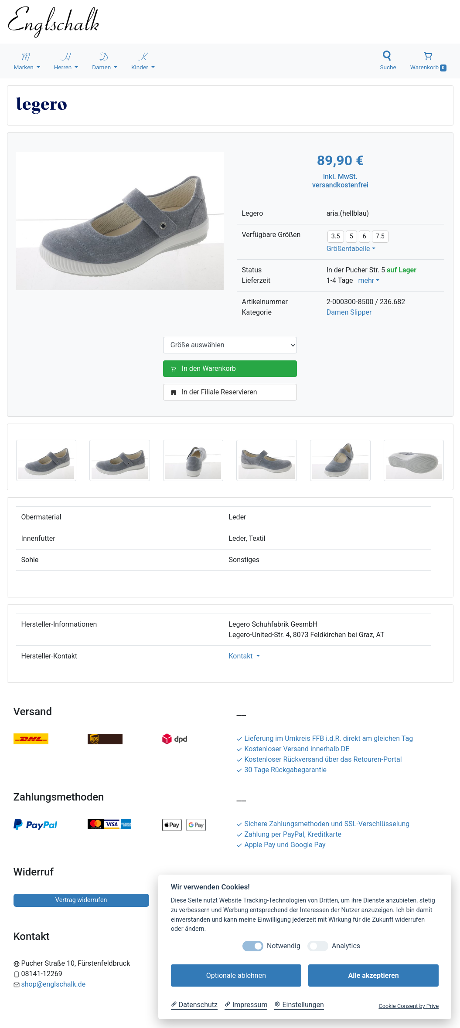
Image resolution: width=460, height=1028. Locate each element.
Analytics (346, 946)
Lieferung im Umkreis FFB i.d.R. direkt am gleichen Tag (324, 738)
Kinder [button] (140, 61)
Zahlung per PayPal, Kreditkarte (288, 834)
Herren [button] (63, 61)
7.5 (380, 236)
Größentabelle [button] (348, 248)
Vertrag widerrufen (81, 900)
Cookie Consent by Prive (408, 1006)
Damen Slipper (349, 312)
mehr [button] (366, 280)
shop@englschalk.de (53, 984)
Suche (388, 61)
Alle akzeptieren (373, 975)
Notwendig (283, 946)
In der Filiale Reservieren (215, 392)
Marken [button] (24, 61)
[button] (46, 460)
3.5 (335, 236)
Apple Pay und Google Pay (280, 845)
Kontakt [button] (242, 656)
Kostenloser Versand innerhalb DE (292, 749)
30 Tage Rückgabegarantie (281, 770)
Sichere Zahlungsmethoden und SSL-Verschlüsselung (322, 824)
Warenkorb (428, 61)
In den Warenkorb (205, 368)
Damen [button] (102, 61)
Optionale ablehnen (236, 975)
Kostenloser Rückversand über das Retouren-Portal (319, 759)
